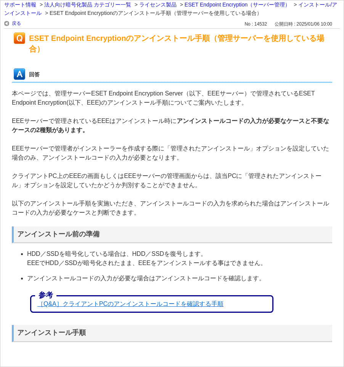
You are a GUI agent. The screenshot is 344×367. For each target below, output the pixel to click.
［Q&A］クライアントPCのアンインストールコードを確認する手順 (130, 304)
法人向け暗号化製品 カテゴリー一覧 (87, 5)
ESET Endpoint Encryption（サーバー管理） (238, 5)
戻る (16, 23)
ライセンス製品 (158, 5)
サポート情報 (20, 5)
